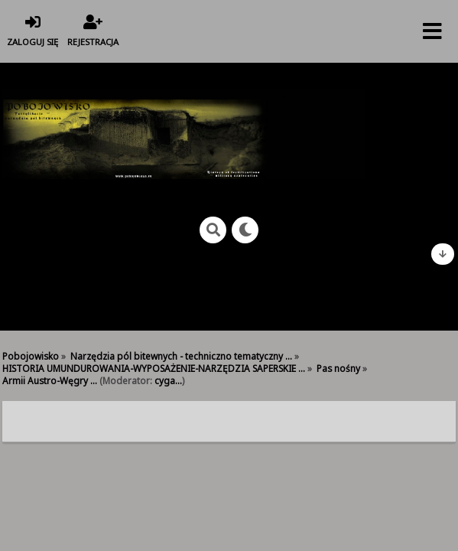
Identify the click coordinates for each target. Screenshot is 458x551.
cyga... (168, 380)
